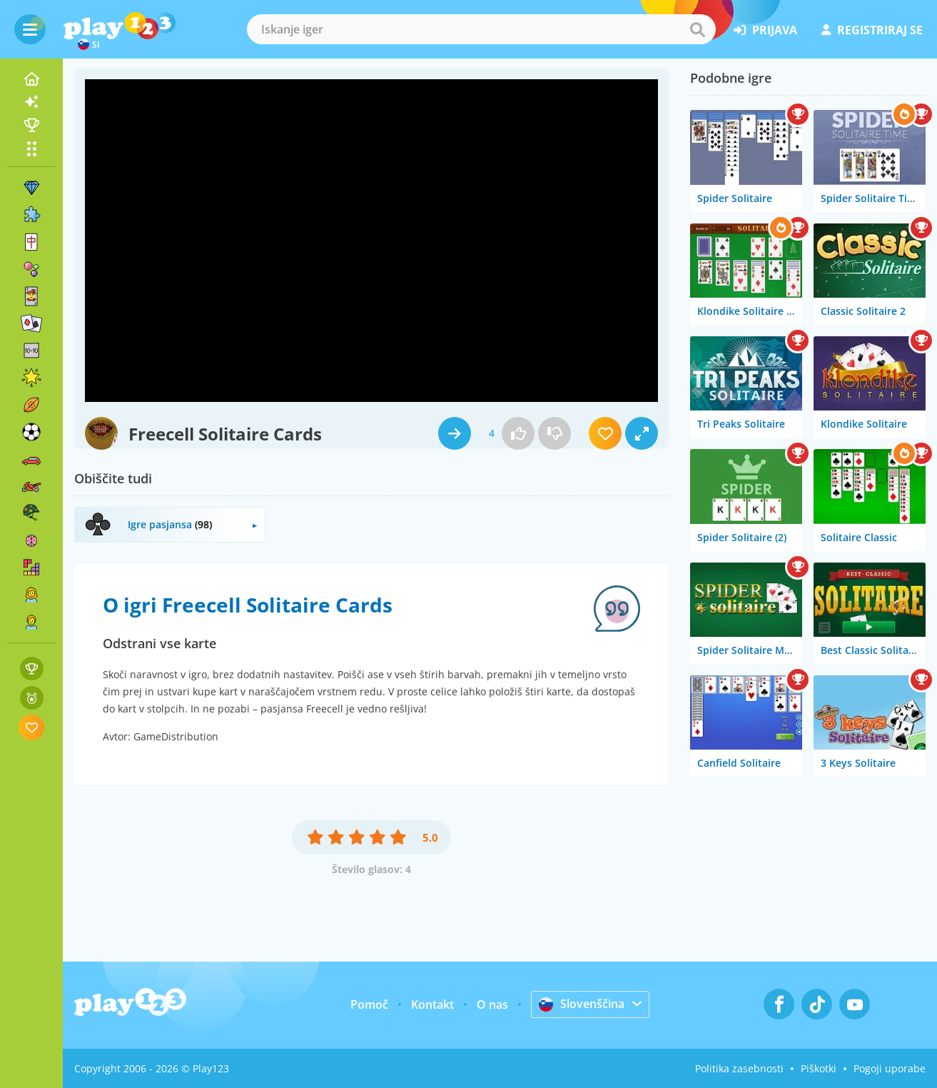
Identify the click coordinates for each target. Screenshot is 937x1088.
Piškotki (818, 1068)
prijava (765, 30)
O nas (492, 1004)
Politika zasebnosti (739, 1068)
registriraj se (872, 30)
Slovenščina (581, 1004)
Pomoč (369, 1004)
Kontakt (432, 1004)
